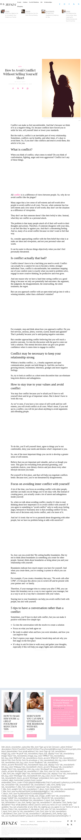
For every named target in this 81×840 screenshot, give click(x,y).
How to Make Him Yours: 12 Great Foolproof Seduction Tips (12, 722)
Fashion (27, 11)
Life (20, 66)
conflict (17, 195)
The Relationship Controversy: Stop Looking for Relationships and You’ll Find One (71, 17)
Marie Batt (21, 81)
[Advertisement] (40, 40)
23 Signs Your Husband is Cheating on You (52, 15)
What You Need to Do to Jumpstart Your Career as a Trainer (11, 15)
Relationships (50, 11)
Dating (68, 11)
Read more (8, 735)
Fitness (7, 11)
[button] (3, 4)
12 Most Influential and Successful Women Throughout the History (63, 703)
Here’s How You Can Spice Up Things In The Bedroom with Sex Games (35, 722)
